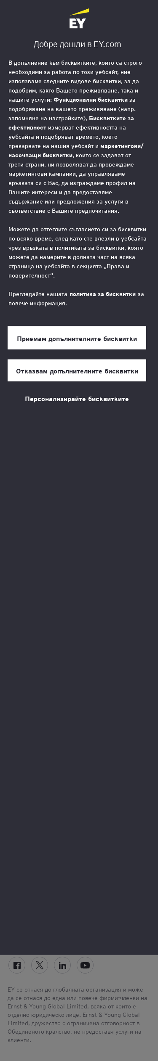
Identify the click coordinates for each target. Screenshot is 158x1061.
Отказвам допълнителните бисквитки (77, 370)
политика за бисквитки (103, 294)
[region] (79, 477)
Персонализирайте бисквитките (77, 398)
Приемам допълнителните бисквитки (77, 338)
